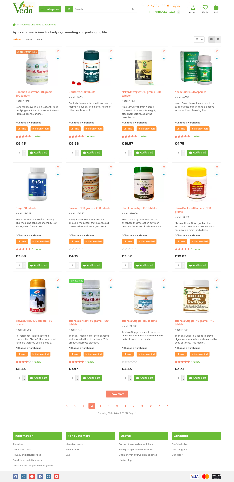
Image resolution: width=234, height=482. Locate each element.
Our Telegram (179, 449)
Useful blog (125, 460)
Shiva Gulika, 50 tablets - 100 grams (193, 210)
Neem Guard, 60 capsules (190, 92)
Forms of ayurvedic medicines (136, 444)
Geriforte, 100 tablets (82, 92)
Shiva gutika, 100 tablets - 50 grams (34, 323)
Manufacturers (74, 444)
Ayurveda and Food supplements (38, 25)
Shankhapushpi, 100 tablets (139, 208)
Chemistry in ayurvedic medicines (138, 454)
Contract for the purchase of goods (33, 465)
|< (67, 406)
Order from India (22, 449)
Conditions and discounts (27, 460)
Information (24, 436)
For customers (79, 436)
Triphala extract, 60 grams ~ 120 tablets (89, 323)
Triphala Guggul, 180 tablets (139, 321)
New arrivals (73, 449)
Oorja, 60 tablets (26, 208)
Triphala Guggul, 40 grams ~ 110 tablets (194, 323)
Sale (68, 454)
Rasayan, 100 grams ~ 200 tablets (89, 208)
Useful (126, 436)
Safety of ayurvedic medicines (136, 449)
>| (168, 406)
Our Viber (177, 454)
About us (18, 444)
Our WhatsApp (180, 444)
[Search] (105, 9)
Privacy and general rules (27, 454)
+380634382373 (161, 12)
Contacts (181, 436)
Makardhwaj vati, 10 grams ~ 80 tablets (141, 94)
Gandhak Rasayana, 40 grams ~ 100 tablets (35, 94)
